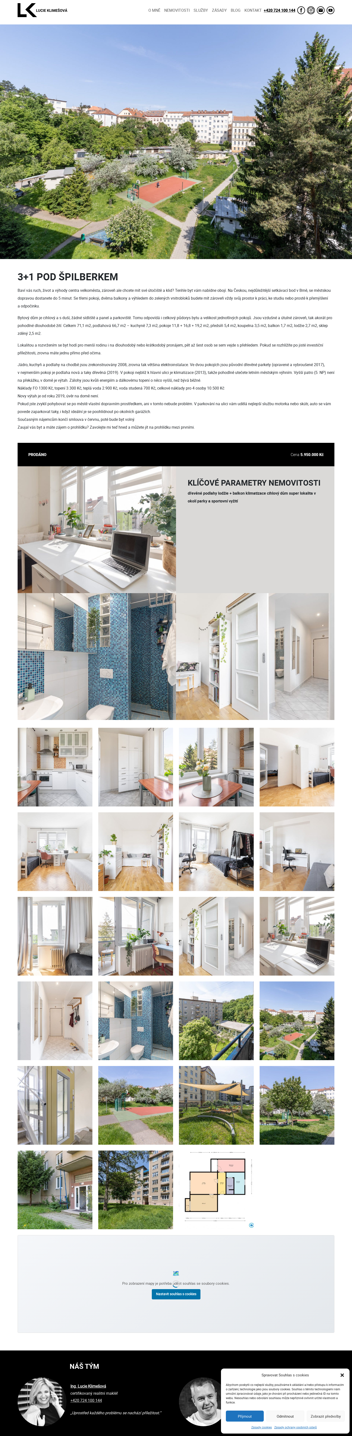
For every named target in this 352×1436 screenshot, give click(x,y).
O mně (154, 10)
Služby (201, 10)
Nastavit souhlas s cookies (176, 1294)
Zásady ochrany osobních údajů (295, 1427)
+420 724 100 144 (279, 10)
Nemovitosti (177, 10)
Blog (236, 10)
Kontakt (253, 10)
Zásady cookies (261, 1427)
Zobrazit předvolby (326, 1416)
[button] (342, 1374)
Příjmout (245, 1416)
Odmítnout (285, 1416)
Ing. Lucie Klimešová (88, 1386)
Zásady (219, 10)
